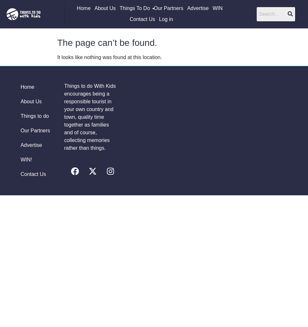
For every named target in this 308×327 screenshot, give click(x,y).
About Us (105, 8)
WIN (218, 8)
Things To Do (135, 8)
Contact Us (142, 19)
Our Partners (169, 8)
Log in (166, 19)
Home (84, 8)
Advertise (198, 8)
